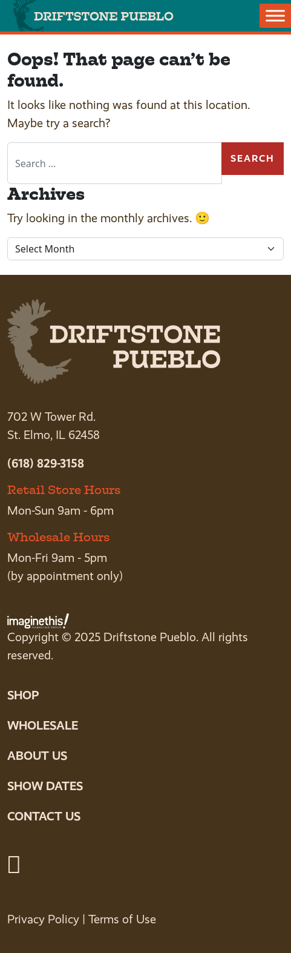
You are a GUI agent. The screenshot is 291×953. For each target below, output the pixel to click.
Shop (23, 695)
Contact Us (43, 816)
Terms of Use (122, 919)
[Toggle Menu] (275, 15)
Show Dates (45, 786)
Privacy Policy (43, 919)
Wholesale (42, 725)
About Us (37, 755)
